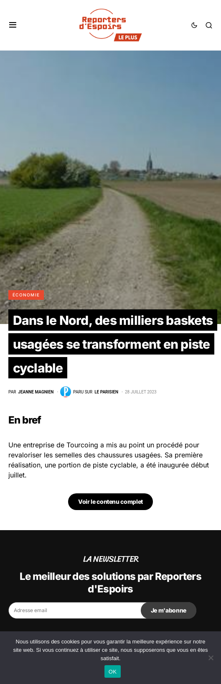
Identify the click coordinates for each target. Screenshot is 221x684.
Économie (26, 294)
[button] (12, 25)
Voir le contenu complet (110, 501)
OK (113, 672)
